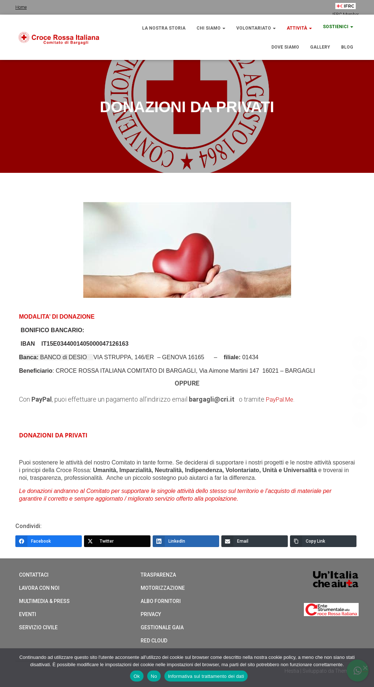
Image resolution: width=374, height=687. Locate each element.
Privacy (151, 614)
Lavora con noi (39, 588)
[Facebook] (48, 541)
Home (21, 7)
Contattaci (34, 574)
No (154, 676)
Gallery (320, 47)
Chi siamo (210, 28)
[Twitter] (117, 541)
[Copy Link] (323, 541)
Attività (299, 28)
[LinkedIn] (186, 541)
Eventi (27, 614)
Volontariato (256, 28)
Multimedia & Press (44, 601)
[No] (365, 667)
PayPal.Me (281, 399)
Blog (347, 47)
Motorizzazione (163, 588)
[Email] (254, 541)
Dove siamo (285, 47)
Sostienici (338, 26)
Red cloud (154, 640)
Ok (137, 676)
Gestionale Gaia (162, 627)
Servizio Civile (38, 627)
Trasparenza (158, 574)
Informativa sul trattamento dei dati (206, 676)
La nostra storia (164, 28)
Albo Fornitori (161, 601)
